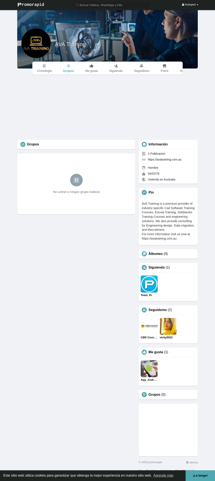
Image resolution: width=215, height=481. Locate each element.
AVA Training (70, 44)
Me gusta (155, 352)
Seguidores (157, 310)
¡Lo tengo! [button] (200, 475)
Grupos (154, 394)
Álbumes (155, 254)
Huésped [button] (190, 4)
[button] (112, 4)
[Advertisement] (107, 108)
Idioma (192, 462)
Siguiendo (156, 267)
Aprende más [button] (163, 475)
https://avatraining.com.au (164, 159)
